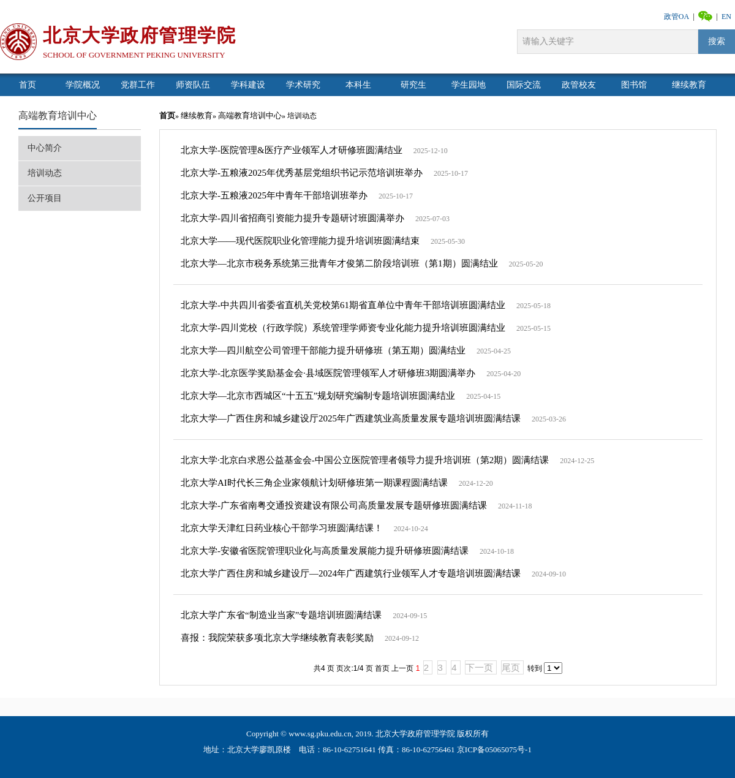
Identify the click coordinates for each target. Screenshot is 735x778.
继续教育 (197, 115)
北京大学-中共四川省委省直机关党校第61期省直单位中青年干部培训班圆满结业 (343, 305)
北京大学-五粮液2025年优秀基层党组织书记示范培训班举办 (302, 173)
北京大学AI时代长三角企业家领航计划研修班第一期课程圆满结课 (314, 483)
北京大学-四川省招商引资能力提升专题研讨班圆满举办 (292, 218)
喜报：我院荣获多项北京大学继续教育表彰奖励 (277, 638)
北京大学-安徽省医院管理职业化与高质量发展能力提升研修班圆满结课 (325, 551)
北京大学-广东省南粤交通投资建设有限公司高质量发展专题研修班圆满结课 (334, 505)
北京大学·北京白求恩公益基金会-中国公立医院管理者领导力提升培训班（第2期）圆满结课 (365, 460)
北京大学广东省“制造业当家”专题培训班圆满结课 (281, 615)
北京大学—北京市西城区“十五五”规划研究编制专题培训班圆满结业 (318, 396)
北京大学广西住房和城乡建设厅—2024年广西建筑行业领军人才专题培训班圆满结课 (351, 573)
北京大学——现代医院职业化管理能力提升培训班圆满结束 (300, 241)
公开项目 (45, 198)
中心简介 (45, 148)
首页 (167, 115)
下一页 (479, 667)
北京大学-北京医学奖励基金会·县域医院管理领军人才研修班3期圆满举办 (328, 373)
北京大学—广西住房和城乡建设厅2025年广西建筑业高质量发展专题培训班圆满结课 (351, 418)
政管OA (676, 16)
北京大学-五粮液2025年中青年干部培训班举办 (274, 195)
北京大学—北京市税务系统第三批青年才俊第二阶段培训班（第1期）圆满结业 (339, 263)
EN (726, 16)
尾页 (511, 667)
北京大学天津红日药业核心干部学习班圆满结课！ (283, 528)
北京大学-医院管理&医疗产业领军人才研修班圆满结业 (291, 150)
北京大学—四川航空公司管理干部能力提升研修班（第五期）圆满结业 (323, 350)
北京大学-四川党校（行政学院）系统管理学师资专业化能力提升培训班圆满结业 (343, 328)
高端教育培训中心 (57, 115)
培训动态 (45, 173)
